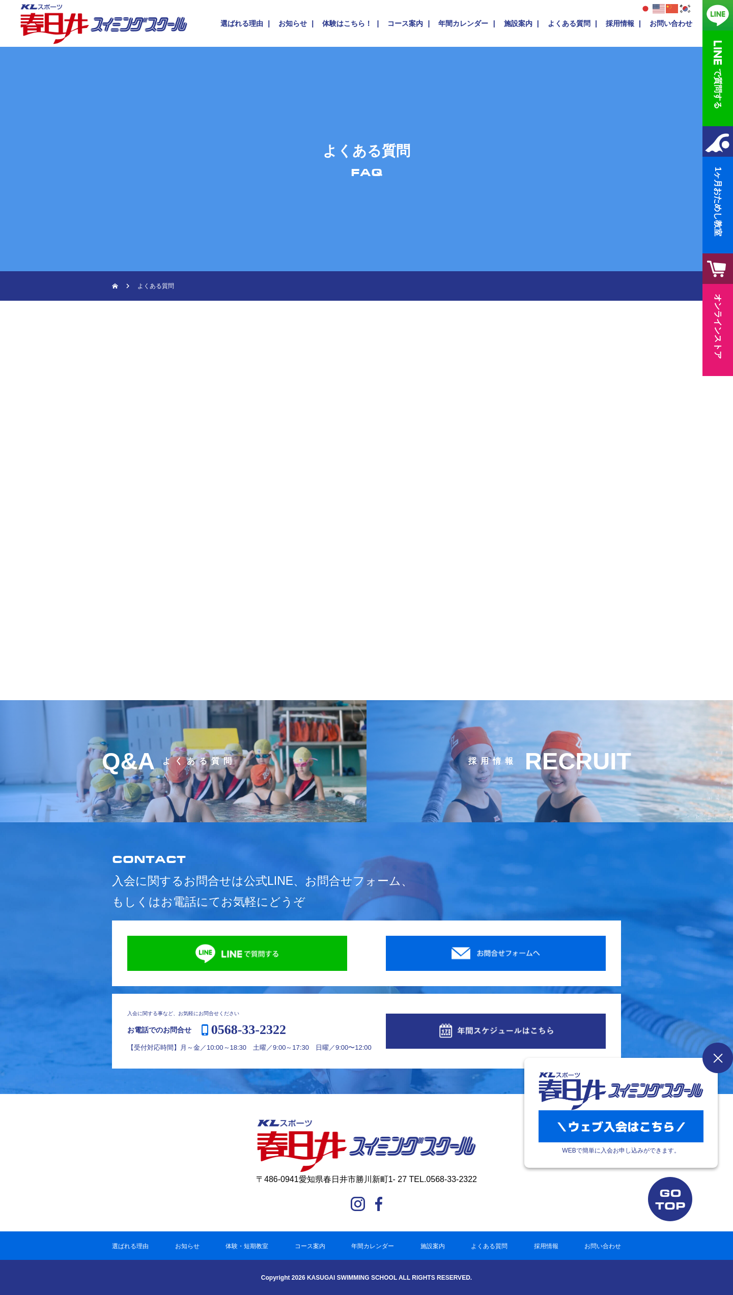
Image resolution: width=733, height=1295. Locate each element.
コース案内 (405, 23)
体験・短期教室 (246, 1246)
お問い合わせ (671, 23)
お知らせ (292, 23)
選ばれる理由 (241, 23)
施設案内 (518, 23)
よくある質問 (569, 23)
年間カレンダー (463, 23)
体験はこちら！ (347, 23)
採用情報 (620, 23)
